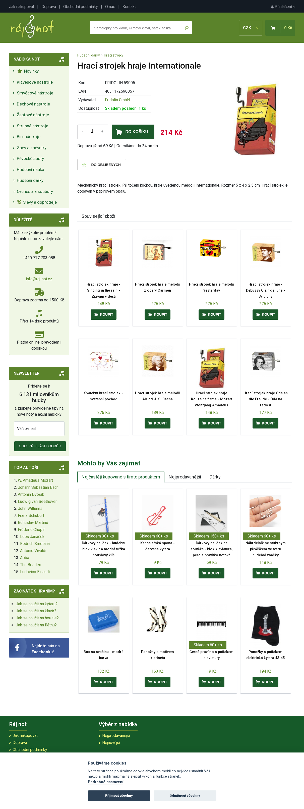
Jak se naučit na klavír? (36, 611)
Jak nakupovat (21, 6)
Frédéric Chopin (31, 529)
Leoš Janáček (32, 536)
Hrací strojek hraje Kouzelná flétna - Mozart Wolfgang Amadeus (211, 399)
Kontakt (129, 6)
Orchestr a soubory (35, 191)
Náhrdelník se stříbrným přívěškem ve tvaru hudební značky (266, 549)
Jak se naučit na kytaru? (36, 604)
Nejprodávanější (185, 476)
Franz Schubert (31, 515)
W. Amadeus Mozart (35, 480)
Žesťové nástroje (33, 114)
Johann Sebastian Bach (38, 487)
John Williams (30, 508)
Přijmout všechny (119, 795)
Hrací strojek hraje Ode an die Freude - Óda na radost (266, 399)
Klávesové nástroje (35, 82)
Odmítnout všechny (185, 795)
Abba (24, 557)
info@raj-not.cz (39, 279)
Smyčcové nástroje (35, 92)
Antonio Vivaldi (33, 550)
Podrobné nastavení (105, 782)
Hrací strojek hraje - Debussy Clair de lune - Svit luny (265, 290)
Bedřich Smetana (35, 543)
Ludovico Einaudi (35, 571)
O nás (110, 6)
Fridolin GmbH (117, 99)
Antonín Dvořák (31, 494)
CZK (250, 27)
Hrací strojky (113, 55)
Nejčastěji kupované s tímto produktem (121, 476)
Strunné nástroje (32, 125)
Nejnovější (111, 742)
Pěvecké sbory (30, 158)
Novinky (28, 71)
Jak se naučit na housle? (37, 618)
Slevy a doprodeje (37, 202)
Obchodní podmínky (80, 6)
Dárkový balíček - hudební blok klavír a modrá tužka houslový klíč (103, 549)
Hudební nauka (30, 169)
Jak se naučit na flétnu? (36, 625)
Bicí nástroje (28, 136)
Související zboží (98, 216)
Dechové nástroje (33, 103)
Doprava (48, 6)
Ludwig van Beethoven (37, 501)
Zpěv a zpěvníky (31, 147)
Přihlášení (283, 6)
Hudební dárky (30, 180)
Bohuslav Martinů (33, 522)
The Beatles (30, 564)
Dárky (215, 476)
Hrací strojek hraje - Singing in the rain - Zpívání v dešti (103, 290)
